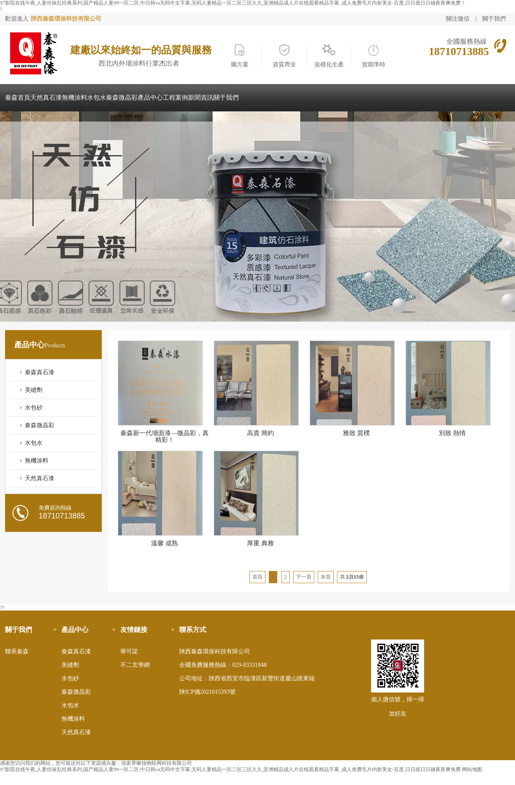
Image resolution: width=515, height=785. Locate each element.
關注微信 (458, 19)
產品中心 (150, 97)
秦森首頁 (17, 97)
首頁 (257, 577)
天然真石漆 (46, 97)
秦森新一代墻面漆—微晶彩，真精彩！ (164, 436)
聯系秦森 (17, 651)
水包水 (96, 97)
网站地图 (472, 769)
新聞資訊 (200, 97)
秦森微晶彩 (122, 97)
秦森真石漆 (39, 372)
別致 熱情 (452, 433)
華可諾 (129, 651)
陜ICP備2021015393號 (207, 692)
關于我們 (494, 19)
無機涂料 (74, 97)
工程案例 (175, 97)
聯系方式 (192, 629)
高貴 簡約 (260, 433)
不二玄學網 (135, 665)
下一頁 (303, 577)
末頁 (326, 577)
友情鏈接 (133, 629)
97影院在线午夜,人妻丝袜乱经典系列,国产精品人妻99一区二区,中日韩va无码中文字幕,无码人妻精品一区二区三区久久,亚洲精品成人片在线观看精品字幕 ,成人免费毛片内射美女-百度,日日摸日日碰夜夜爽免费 (230, 3)
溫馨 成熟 (164, 543)
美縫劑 (33, 390)
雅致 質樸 (356, 433)
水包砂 (33, 407)
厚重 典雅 (260, 543)
